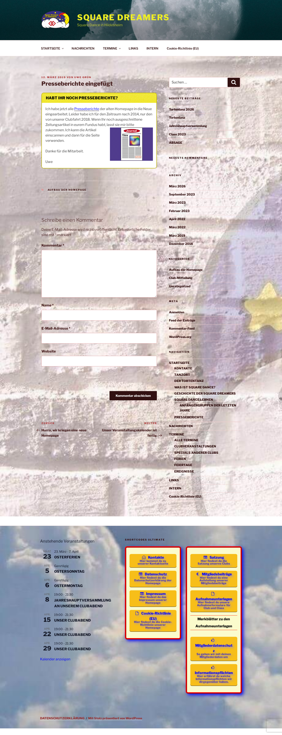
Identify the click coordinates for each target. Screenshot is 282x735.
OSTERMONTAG (68, 586)
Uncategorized (180, 286)
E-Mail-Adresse (55, 328)
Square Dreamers (123, 17)
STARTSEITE (52, 48)
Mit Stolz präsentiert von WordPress (115, 725)
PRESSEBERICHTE (188, 417)
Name (47, 305)
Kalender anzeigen (55, 659)
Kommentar (52, 245)
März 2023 (177, 202)
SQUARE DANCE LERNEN (193, 399)
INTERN (152, 48)
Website (48, 351)
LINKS (133, 48)
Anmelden (176, 312)
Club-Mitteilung (181, 278)
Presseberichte (86, 109)
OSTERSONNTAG (69, 571)
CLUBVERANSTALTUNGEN (195, 446)
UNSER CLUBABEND (72, 620)
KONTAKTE (183, 368)
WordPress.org (180, 337)
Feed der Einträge (182, 320)
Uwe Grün (82, 77)
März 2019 (177, 235)
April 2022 (177, 219)
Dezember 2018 (181, 244)
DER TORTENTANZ (189, 381)
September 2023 (182, 194)
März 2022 (177, 227)
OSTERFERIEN (67, 557)
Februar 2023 (179, 211)
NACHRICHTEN (83, 48)
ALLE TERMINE (186, 440)
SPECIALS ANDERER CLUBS (196, 452)
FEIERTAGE (183, 465)
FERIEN (180, 459)
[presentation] (74, 380)
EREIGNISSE (184, 471)
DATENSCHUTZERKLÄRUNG (62, 725)
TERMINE (112, 48)
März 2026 (177, 186)
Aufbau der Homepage (67, 189)
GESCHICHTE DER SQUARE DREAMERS (205, 393)
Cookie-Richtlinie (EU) (183, 48)
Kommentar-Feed (182, 328)
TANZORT (182, 375)
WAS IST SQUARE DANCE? (194, 387)
